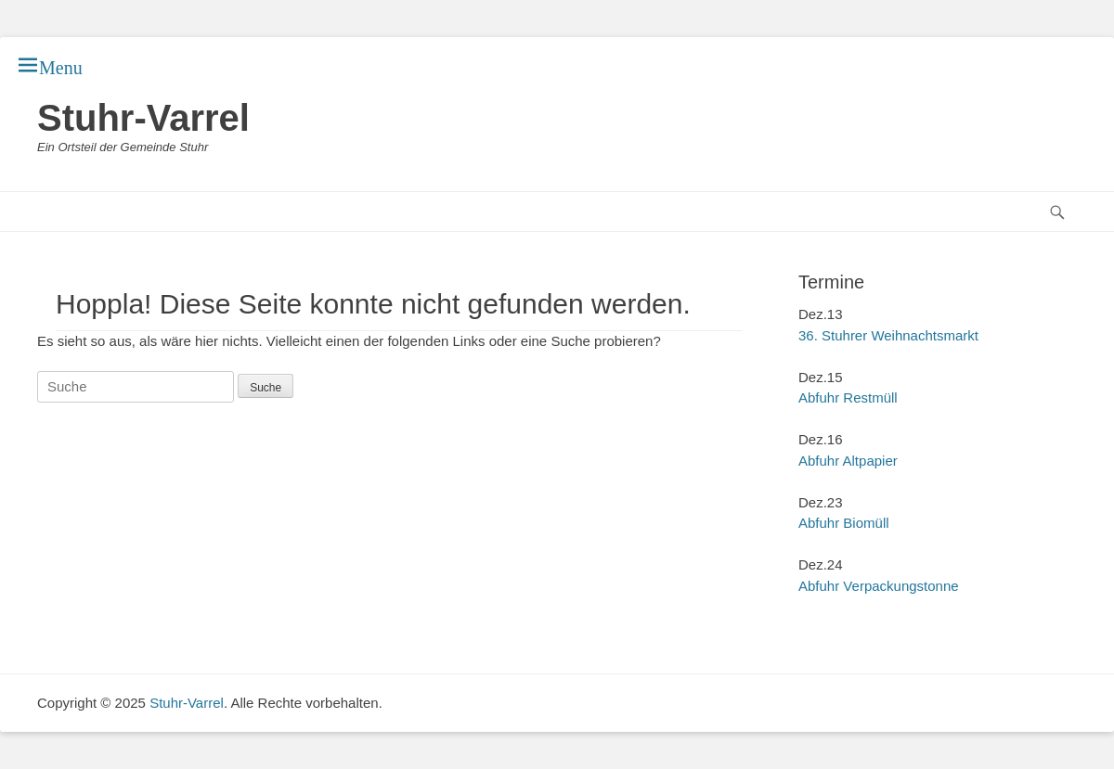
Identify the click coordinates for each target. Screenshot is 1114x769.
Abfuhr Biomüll (843, 523)
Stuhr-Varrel (143, 117)
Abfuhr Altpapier (848, 460)
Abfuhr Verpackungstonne (878, 586)
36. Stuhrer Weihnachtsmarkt (888, 335)
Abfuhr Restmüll (848, 397)
